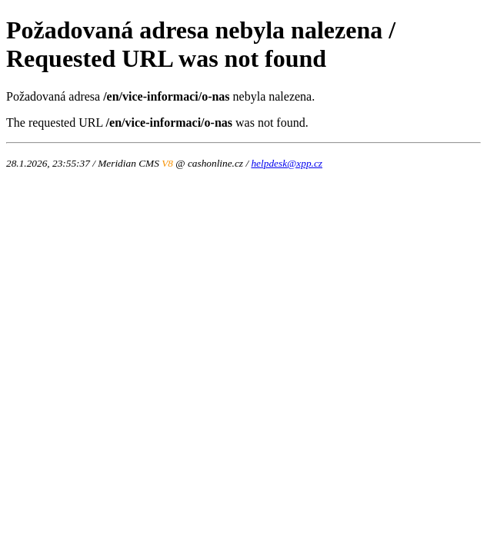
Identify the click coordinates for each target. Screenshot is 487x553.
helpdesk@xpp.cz (286, 163)
